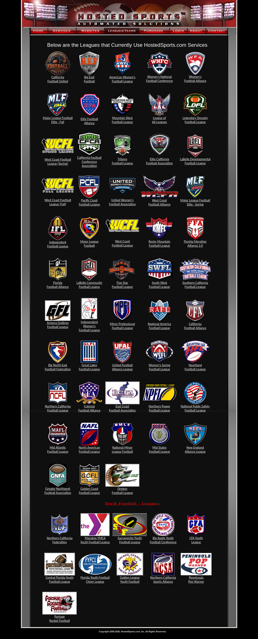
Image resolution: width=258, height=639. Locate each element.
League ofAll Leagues (159, 120)
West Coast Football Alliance (159, 202)
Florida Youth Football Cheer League (95, 579)
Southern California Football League (195, 285)
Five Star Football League (122, 285)
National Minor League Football (122, 449)
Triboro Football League (122, 161)
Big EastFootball (89, 79)
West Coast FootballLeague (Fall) (58, 202)
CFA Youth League (196, 540)
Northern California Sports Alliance (163, 579)
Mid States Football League (159, 449)
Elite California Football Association (159, 161)
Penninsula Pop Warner (196, 579)
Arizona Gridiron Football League (58, 325)
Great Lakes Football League (89, 367)
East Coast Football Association (122, 408)
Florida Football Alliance (58, 285)
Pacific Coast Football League (89, 202)
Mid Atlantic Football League (57, 449)
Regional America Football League (159, 326)
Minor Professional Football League (122, 326)
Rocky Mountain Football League (159, 243)
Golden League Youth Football (130, 579)
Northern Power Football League (159, 408)
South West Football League (159, 285)
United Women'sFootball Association (122, 202)
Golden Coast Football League (89, 491)
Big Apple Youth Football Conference (163, 540)
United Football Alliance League (122, 367)
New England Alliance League (195, 449)
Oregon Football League (122, 491)
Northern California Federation (59, 540)
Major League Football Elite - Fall (58, 120)
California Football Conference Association (89, 162)
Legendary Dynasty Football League (195, 120)
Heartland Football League (195, 367)
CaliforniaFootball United (58, 79)
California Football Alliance (195, 326)
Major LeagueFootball (89, 243)
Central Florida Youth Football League (59, 579)
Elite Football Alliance (89, 121)
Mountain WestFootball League (122, 120)
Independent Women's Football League (89, 326)
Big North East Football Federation (58, 367)
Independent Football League (57, 244)
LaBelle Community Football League (89, 285)
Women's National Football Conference (159, 79)
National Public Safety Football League (195, 408)
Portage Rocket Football (59, 619)
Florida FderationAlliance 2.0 (195, 243)
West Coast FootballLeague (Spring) (58, 161)
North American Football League (89, 449)
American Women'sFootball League (122, 79)
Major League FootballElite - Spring (195, 202)
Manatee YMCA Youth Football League (95, 540)
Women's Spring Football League (159, 367)
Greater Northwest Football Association (57, 491)
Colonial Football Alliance (89, 408)
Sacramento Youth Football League (130, 540)
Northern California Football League (58, 408)
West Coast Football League (122, 243)
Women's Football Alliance (195, 79)
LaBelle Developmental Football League (195, 161)
